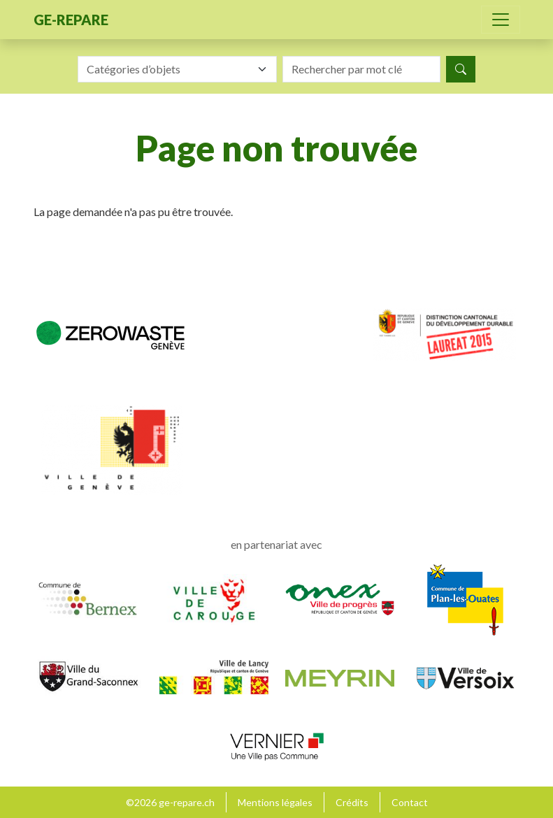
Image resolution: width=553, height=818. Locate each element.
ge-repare (71, 19)
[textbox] (169, 69)
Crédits (352, 802)
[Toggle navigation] (500, 20)
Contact (410, 802)
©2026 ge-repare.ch (170, 802)
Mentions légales (275, 802)
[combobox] (177, 69)
